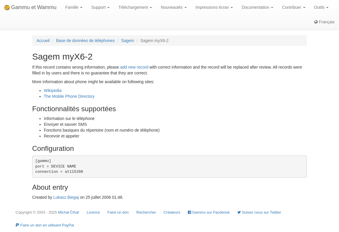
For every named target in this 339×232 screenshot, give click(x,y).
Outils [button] (321, 7)
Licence (93, 212)
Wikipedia (53, 90)
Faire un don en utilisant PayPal (44, 225)
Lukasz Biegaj (66, 197)
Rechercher (146, 212)
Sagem (127, 40)
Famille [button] (73, 7)
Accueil (43, 40)
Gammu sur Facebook (209, 212)
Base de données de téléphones (85, 40)
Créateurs (172, 212)
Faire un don (118, 212)
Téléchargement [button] (135, 7)
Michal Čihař (68, 212)
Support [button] (100, 7)
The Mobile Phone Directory (69, 96)
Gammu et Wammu (30, 7)
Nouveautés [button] (174, 7)
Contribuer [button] (293, 7)
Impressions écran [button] (214, 7)
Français (324, 22)
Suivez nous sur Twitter (259, 212)
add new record (134, 67)
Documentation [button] (257, 7)
